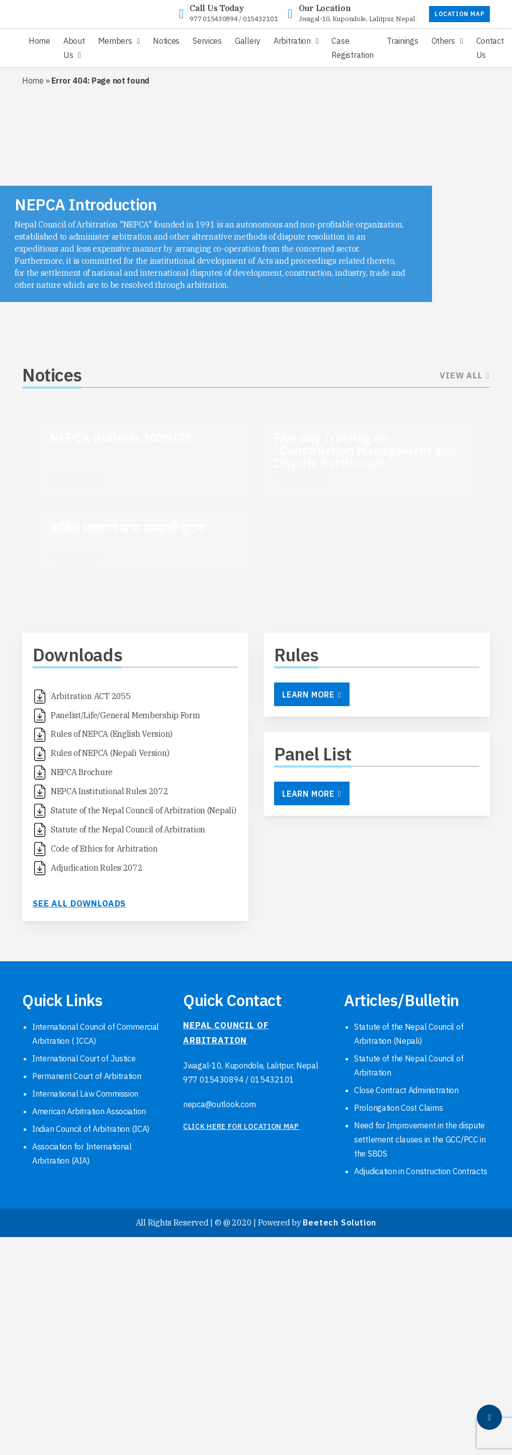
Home (39, 41)
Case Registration (352, 48)
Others (443, 41)
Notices (166, 41)
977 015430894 (213, 19)
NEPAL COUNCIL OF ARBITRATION (226, 1033)
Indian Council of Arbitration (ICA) (90, 1129)
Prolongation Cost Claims (398, 1108)
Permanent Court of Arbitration (86, 1076)
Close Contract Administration (406, 1090)
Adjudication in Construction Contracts (420, 1171)
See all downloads (79, 903)
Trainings (402, 41)
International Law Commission (85, 1094)
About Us (74, 48)
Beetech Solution (339, 1222)
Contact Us (490, 48)
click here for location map (241, 1126)
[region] (256, 208)
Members (115, 41)
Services (207, 41)
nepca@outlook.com (219, 1104)
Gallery (248, 41)
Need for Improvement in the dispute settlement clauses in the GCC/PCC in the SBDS (420, 1139)
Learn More (312, 695)
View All (465, 375)
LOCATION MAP (459, 14)
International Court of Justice (84, 1058)
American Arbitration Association (89, 1111)
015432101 (260, 19)
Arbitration (292, 41)
